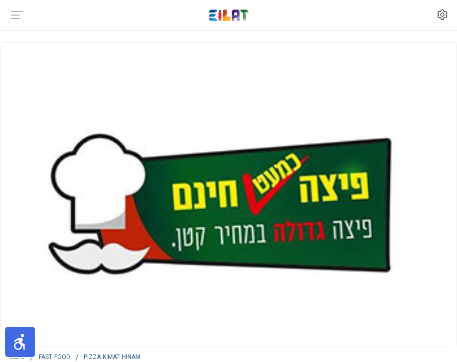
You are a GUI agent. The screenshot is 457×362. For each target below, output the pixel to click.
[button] (20, 342)
